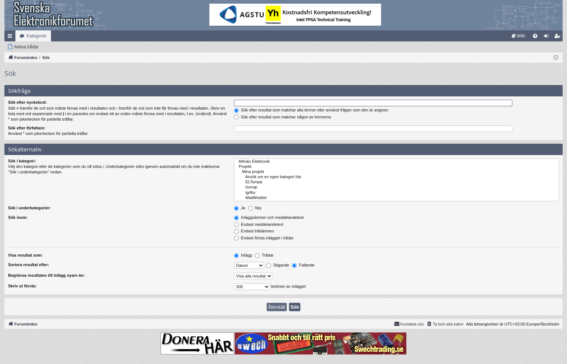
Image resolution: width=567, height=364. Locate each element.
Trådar (264, 255)
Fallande (303, 265)
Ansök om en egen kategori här (396, 177)
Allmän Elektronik (396, 161)
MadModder (396, 198)
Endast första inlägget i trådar (264, 238)
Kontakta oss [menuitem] (409, 323)
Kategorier (36, 35)
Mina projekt (396, 171)
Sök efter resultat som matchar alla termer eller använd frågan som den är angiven (311, 110)
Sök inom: (18, 217)
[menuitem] (518, 35)
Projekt (396, 166)
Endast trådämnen (254, 231)
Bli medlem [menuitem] (559, 37)
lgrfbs (396, 192)
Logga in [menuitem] (548, 37)
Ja (239, 208)
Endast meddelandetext (259, 224)
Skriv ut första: (22, 286)
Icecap (396, 187)
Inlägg (243, 255)
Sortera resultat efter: (28, 264)
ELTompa (396, 182)
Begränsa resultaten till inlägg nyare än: (46, 275)
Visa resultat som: (25, 255)
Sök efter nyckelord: (27, 102)
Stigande (277, 265)
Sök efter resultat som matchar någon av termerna (282, 117)
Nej (254, 208)
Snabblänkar (11, 37)
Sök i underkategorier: (29, 208)
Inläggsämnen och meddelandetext (269, 217)
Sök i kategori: (22, 161)
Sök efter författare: (26, 128)
